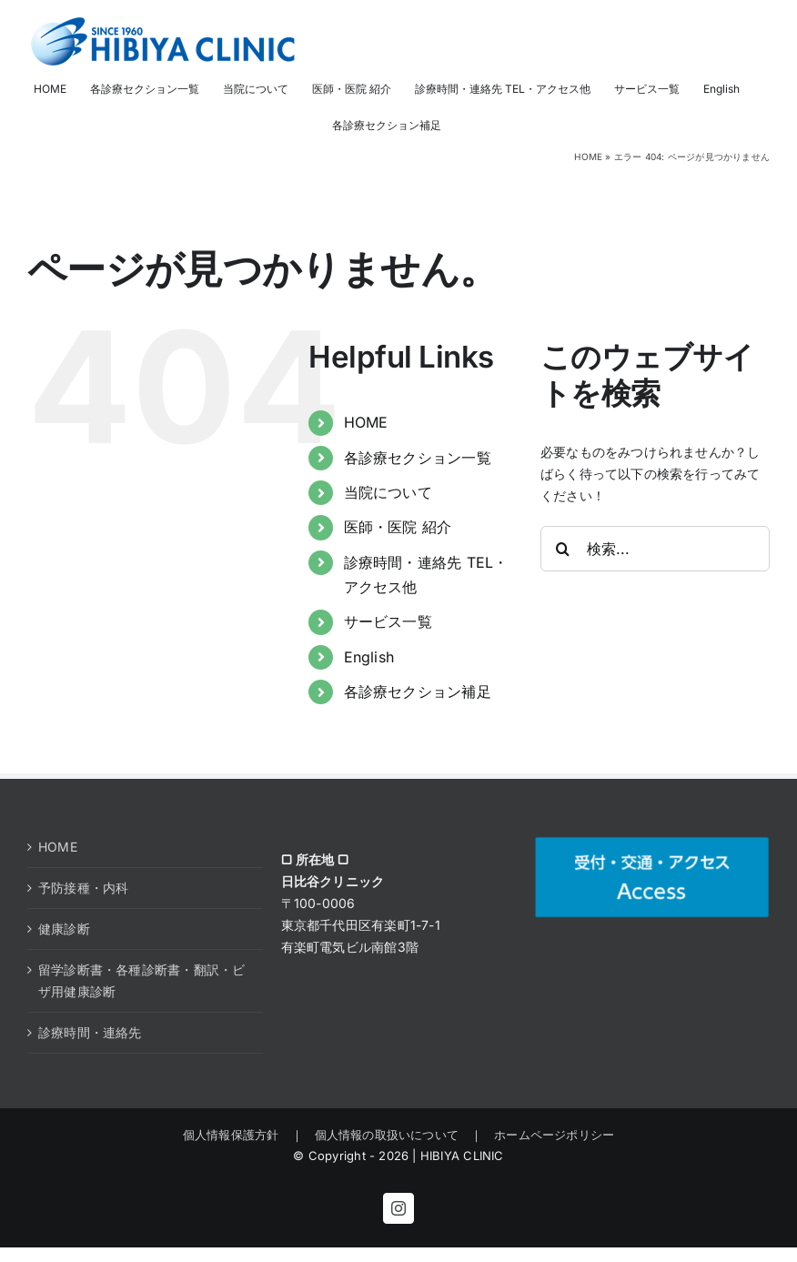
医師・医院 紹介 (398, 527)
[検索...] (655, 548)
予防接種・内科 (83, 887)
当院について (388, 492)
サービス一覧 (388, 621)
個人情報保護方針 (237, 1134)
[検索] (563, 548)
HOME (588, 156)
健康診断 (64, 928)
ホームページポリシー (548, 1134)
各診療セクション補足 (417, 691)
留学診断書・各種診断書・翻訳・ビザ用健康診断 (141, 980)
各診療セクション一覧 (417, 458)
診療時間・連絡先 (90, 1032)
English (369, 657)
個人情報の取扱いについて (387, 1134)
